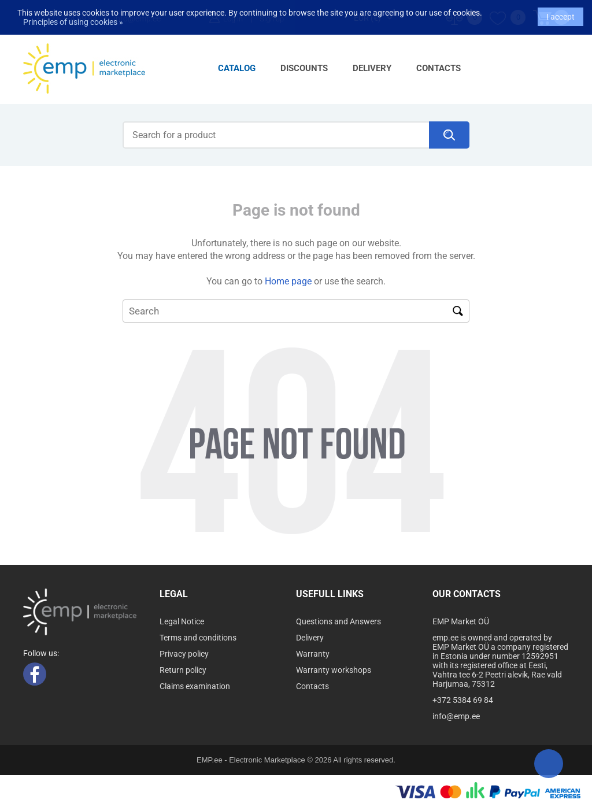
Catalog (237, 68)
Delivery (372, 68)
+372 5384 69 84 (462, 700)
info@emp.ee (456, 716)
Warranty (313, 653)
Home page (288, 281)
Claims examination (195, 686)
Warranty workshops (333, 670)
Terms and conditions (198, 637)
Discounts (304, 68)
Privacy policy (184, 653)
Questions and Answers (338, 621)
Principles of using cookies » (73, 16)
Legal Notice (182, 621)
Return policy (183, 670)
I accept (560, 11)
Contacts (438, 68)
